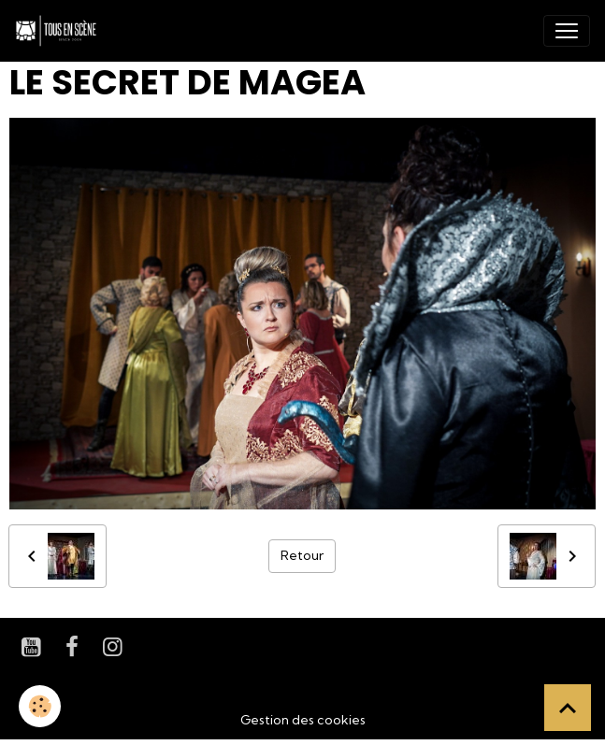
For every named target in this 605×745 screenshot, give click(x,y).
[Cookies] (40, 706)
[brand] (60, 31)
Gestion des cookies (303, 719)
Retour (302, 555)
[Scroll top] (567, 707)
